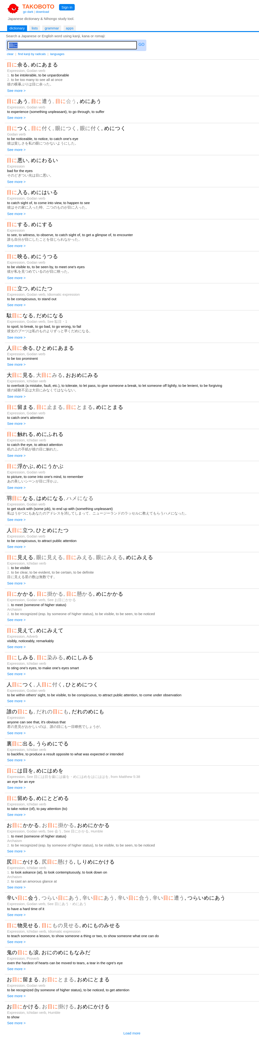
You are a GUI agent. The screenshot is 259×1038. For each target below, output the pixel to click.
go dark (28, 12)
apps (70, 28)
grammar (52, 28)
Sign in (66, 7)
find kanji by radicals (32, 54)
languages (57, 54)
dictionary (17, 28)
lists (35, 28)
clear (10, 54)
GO (141, 44)
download (42, 12)
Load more (131, 1033)
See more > (16, 91)
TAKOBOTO (38, 6)
